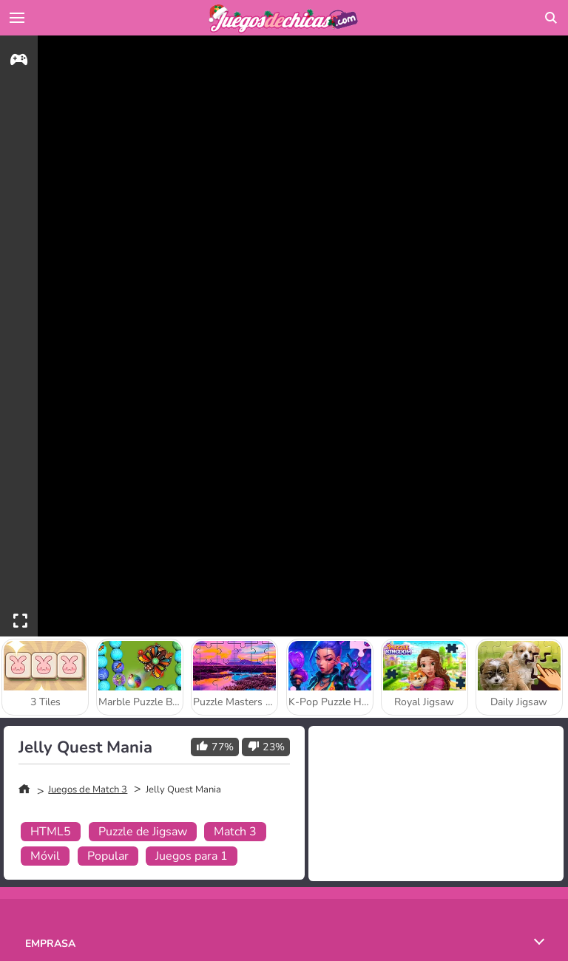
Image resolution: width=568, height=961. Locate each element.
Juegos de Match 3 (87, 789)
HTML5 (50, 832)
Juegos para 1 (191, 856)
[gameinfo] (19, 61)
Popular (108, 856)
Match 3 (235, 832)
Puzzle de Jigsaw (142, 832)
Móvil (45, 856)
